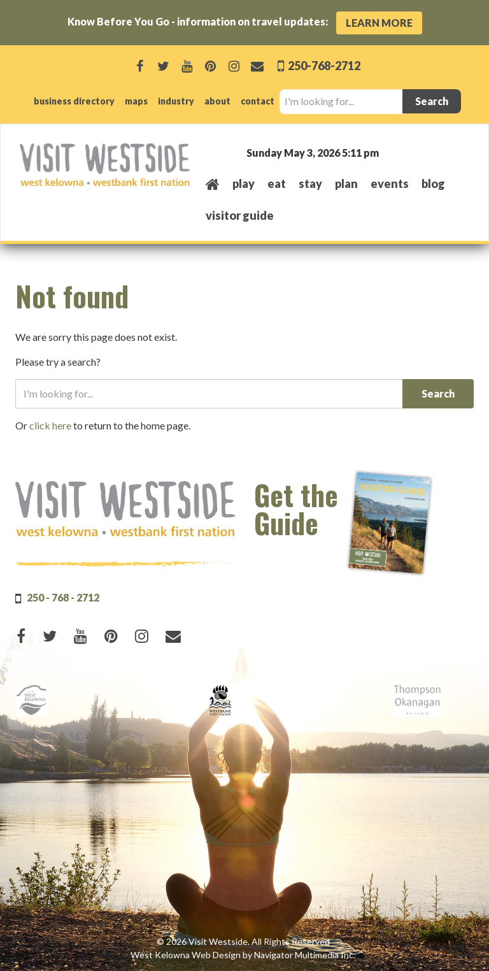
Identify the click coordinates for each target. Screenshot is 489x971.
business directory (74, 101)
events (390, 183)
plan (346, 183)
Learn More (379, 23)
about (217, 101)
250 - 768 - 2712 (63, 597)
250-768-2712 (323, 66)
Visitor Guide (240, 215)
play (243, 183)
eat (276, 183)
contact (257, 101)
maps (136, 101)
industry (176, 101)
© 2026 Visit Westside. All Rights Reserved (243, 941)
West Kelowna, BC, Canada (392, 152)
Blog (433, 183)
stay (310, 183)
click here (50, 425)
